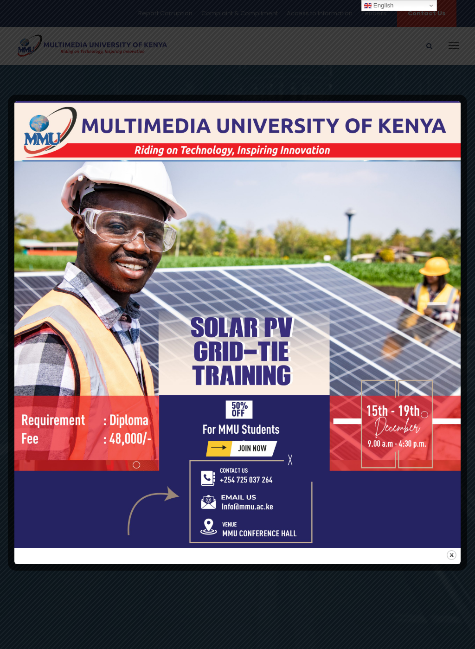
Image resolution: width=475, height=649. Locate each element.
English (378, 5)
